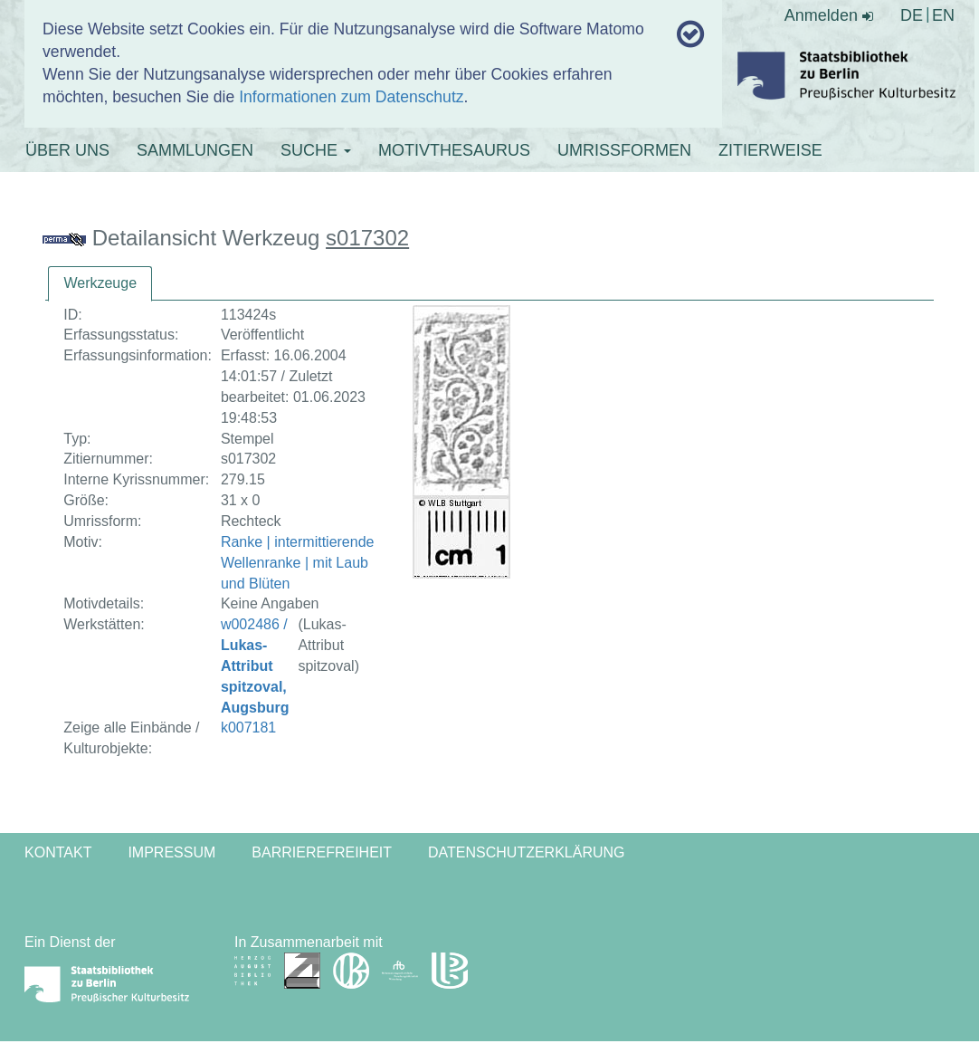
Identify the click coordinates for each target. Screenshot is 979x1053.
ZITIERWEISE (770, 150)
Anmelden (828, 15)
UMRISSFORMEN (624, 150)
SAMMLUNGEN (195, 150)
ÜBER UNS (67, 150)
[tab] (100, 284)
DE (911, 15)
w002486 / (255, 665)
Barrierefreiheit (322, 852)
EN (943, 15)
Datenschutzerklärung (526, 852)
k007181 (248, 727)
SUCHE (315, 150)
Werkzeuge (100, 283)
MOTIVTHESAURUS (454, 150)
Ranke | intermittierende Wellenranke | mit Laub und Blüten (298, 562)
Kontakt (57, 852)
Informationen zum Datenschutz (351, 97)
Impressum (171, 852)
